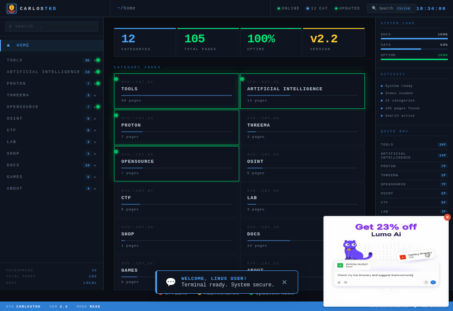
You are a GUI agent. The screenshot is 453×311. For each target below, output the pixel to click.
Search (392, 8)
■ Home (18, 45)
